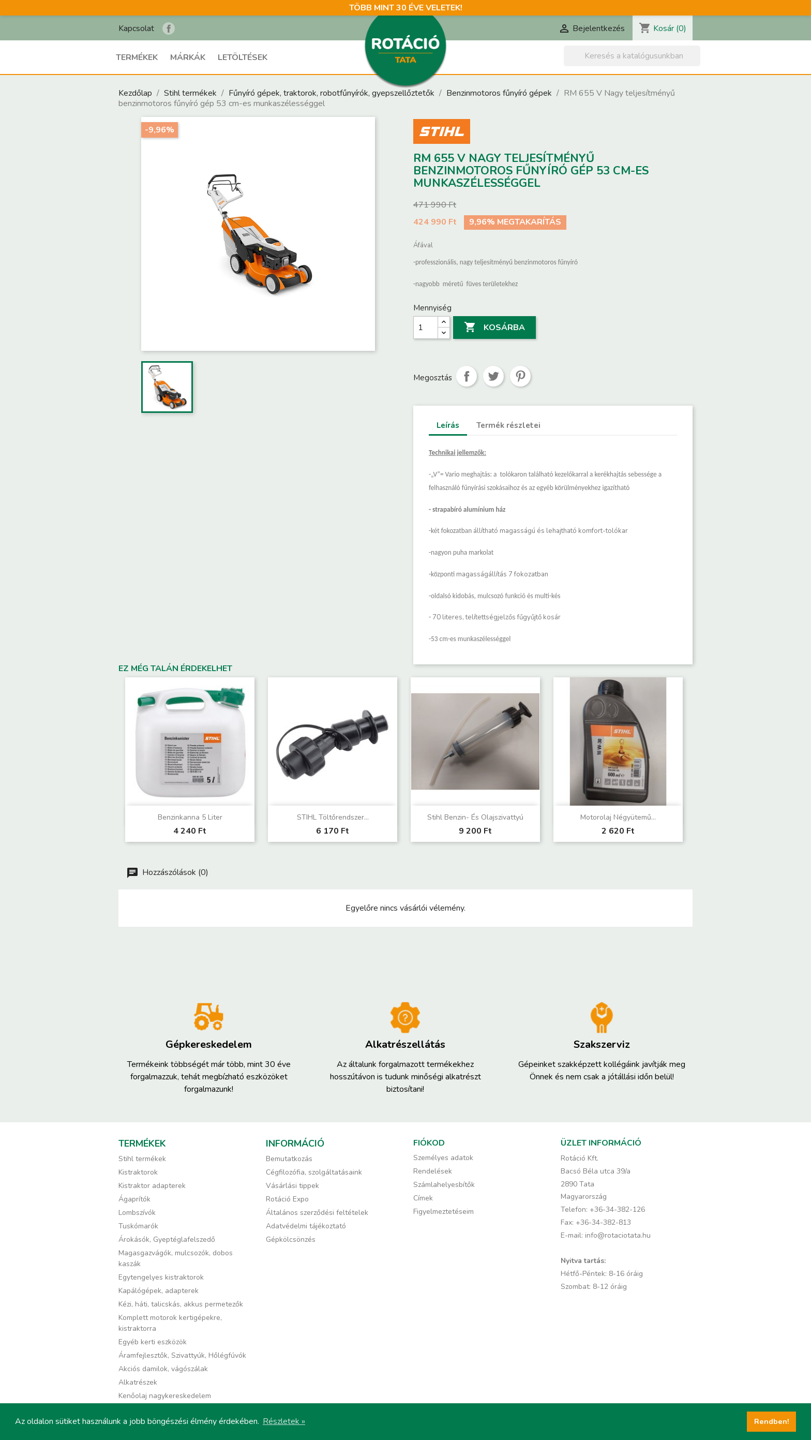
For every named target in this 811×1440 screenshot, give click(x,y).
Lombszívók (137, 1213)
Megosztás (466, 376)
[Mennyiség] (425, 327)
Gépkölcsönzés (291, 1239)
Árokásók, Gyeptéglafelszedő (166, 1239)
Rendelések (432, 1171)
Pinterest (520, 376)
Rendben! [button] (771, 1421)
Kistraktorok (138, 1172)
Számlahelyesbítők (444, 1185)
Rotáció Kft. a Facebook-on (168, 28)
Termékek (137, 57)
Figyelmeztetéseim (443, 1211)
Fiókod (429, 1143)
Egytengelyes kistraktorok (161, 1277)
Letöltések (242, 57)
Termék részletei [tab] (508, 425)
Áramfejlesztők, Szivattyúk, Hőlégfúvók (182, 1355)
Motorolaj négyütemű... (618, 817)
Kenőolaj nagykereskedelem (164, 1396)
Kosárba (494, 327)
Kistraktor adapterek (152, 1186)
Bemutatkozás (289, 1159)
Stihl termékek (142, 1159)
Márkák (187, 57)
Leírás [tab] (448, 425)
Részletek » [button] (284, 1421)
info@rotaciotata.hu (618, 1235)
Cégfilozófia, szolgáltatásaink (314, 1172)
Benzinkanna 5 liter (190, 817)
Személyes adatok (443, 1158)
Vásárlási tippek (292, 1186)
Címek (423, 1198)
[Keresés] (632, 56)
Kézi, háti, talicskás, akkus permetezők (180, 1304)
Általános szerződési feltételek (317, 1213)
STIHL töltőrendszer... (333, 817)
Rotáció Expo (287, 1199)
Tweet (493, 376)
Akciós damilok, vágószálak (163, 1369)
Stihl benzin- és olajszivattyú (475, 817)
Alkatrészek (137, 1382)
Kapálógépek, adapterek (158, 1291)
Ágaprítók (134, 1199)
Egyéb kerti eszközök (152, 1342)
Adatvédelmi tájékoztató (306, 1226)
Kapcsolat (136, 28)
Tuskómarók (138, 1226)
